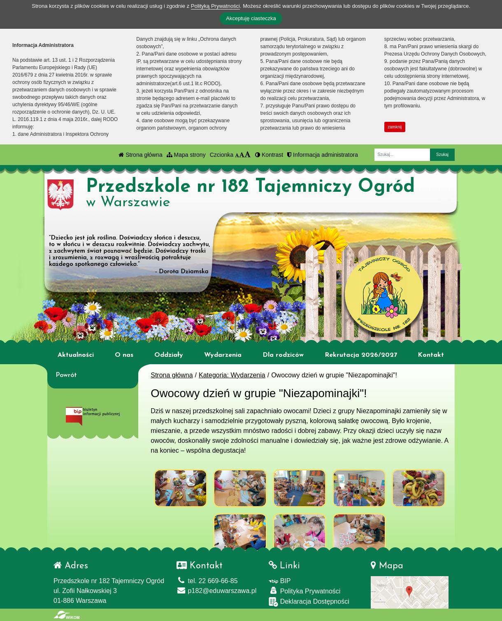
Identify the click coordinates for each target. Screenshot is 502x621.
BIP (280, 580)
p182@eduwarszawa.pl (216, 590)
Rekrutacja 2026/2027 (361, 355)
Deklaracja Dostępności (309, 602)
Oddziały (168, 355)
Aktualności (76, 355)
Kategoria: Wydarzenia (232, 375)
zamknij (395, 127)
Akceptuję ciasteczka (251, 18)
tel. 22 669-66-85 (207, 580)
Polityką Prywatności (215, 6)
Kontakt (431, 355)
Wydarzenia (223, 355)
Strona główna (140, 154)
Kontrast (269, 154)
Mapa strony (186, 154)
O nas (124, 355)
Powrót (66, 375)
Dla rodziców (283, 355)
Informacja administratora (322, 154)
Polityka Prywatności (304, 591)
